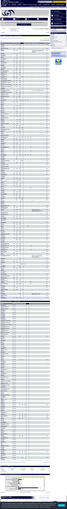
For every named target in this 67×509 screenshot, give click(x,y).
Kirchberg (2, 187)
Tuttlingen (3, 436)
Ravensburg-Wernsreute (5, 246)
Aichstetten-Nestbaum (4, 49)
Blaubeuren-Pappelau (4, 118)
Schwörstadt (3, 263)
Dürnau (3, 126)
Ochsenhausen (3, 223)
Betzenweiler (3, 341)
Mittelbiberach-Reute (4, 208)
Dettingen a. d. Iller (4, 350)
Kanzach (4, 185)
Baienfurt (3, 99)
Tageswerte (6, 19)
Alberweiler (3, 54)
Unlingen (3, 270)
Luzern (2, 200)
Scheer (2, 254)
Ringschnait (4, 415)
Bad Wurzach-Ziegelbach (5, 97)
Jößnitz (3, 183)
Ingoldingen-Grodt (4, 374)
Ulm (3, 265)
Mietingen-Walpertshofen (5, 206)
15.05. (16, 43)
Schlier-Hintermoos (4, 417)
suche (52, 39)
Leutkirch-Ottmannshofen (5, 386)
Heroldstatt (3, 368)
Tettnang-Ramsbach (4, 434)
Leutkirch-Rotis (3, 387)
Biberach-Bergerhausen (5, 114)
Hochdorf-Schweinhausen (5, 161)
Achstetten (2, 45)
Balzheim (3, 337)
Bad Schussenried (4, 73)
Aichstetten (3, 47)
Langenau (3, 188)
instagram (52, 38)
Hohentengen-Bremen (4, 165)
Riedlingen (3, 411)
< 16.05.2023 (2, 492)
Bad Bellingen (3, 311)
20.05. (30, 43)
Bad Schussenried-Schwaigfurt (6, 87)
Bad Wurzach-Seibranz (5, 95)
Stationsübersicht (42, 19)
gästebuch (53, 34)
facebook (52, 35)
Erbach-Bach (3, 144)
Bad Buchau (3, 313)
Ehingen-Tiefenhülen (4, 138)
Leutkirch (3, 196)
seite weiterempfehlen (54, 40)
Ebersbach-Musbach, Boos (5, 130)
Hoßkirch (2, 372)
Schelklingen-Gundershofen (5, 256)
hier (34, 22)
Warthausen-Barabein (4, 290)
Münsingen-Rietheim (4, 215)
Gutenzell (3, 153)
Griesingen (3, 364)
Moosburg (2, 210)
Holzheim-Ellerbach (4, 370)
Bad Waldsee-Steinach (4, 331)
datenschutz (53, 45)
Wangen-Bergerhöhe (4, 284)
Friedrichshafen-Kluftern (5, 147)
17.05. (22, 43)
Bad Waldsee (3, 89)
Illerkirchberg (3, 173)
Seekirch (2, 419)
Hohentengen (3, 163)
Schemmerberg (3, 259)
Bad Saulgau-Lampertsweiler (6, 321)
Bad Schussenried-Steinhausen (6, 325)
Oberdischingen (3, 219)
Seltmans (2, 421)
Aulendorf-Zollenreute (4, 309)
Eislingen (2, 142)
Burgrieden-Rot (3, 348)
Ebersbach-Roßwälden (5, 354)
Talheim (3, 430)
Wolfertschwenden (4, 296)
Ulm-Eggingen (3, 267)
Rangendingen (3, 238)
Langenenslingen (4, 194)
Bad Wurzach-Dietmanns (5, 333)
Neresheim (3, 217)
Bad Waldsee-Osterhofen (5, 329)
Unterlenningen (3, 272)
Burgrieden (3, 122)
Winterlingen (3, 294)
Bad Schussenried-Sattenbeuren (6, 85)
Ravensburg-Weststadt (5, 248)
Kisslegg (3, 376)
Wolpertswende (3, 298)
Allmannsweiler (3, 305)
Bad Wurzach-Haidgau (4, 335)
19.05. (27, 43)
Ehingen (2, 132)
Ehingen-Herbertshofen (5, 136)
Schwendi (2, 261)
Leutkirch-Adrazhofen (4, 384)
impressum (53, 44)
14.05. (14, 43)
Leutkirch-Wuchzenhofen (5, 389)
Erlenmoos (2, 145)
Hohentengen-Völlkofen (5, 167)
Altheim (3, 58)
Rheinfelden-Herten (4, 250)
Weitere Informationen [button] (45, 506)
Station (2, 43)
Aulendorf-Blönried (4, 63)
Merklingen (3, 202)
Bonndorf (2, 344)
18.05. (25, 43)
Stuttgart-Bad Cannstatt (5, 425)
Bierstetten (2, 116)
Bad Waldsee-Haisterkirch (5, 91)
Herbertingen (3, 157)
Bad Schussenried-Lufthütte (5, 83)
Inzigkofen (2, 179)
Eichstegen (3, 140)
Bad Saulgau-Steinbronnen (5, 323)
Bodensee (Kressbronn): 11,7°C (35, 6)
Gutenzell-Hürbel (4, 155)
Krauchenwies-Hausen (4, 378)
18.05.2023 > (48, 492)
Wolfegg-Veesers (4, 458)
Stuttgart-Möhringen (4, 427)
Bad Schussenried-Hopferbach (6, 81)
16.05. (19, 43)
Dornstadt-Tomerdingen (5, 124)
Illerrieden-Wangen (4, 175)
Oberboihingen (3, 397)
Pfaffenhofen (3, 232)
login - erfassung (14, 17)
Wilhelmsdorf (3, 454)
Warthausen (3, 286)
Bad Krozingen (3, 67)
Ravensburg (3, 240)
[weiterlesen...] (34, 52)
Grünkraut (2, 151)
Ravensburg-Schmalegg (5, 244)
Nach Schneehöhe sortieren (44, 40)
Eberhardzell (3, 128)
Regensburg (3, 407)
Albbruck (3, 51)
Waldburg (3, 282)
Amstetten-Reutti (4, 60)
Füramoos (3, 149)
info (10, 17)
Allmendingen (3, 56)
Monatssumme (47, 43)
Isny (3, 181)
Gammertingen (3, 362)
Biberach (3, 103)
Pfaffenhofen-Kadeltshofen (5, 234)
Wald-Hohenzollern (4, 278)
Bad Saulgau (3, 69)
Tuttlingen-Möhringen (4, 438)
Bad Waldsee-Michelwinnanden (6, 93)
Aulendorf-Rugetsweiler (5, 307)
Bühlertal (3, 120)
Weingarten (3, 292)
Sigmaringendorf (4, 423)
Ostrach (2, 227)
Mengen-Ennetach (4, 391)
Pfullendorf (3, 236)
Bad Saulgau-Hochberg (5, 71)
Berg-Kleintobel (3, 101)
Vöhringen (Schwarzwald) (5, 276)
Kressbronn (3, 380)
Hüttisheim (2, 171)
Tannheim (3, 432)
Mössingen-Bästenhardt (5, 395)
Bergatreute (3, 339)
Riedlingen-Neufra (4, 252)
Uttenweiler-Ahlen (4, 274)
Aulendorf (4, 62)
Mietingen (3, 204)
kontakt (52, 43)
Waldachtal (4, 280)
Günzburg (3, 366)
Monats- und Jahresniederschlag (25, 492)
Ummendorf (3, 268)
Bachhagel (2, 65)
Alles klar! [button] (61, 505)
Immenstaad (3, 177)
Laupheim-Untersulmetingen (6, 382)
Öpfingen (3, 225)
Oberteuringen (3, 221)
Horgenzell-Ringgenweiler (5, 169)
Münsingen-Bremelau (4, 213)
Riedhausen (3, 409)
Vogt (2, 444)
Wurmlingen (3, 460)
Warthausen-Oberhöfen (5, 446)
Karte (28, 19)
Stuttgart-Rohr (3, 429)
